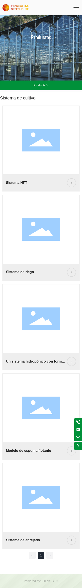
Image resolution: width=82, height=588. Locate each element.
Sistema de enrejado (23, 540)
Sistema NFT (16, 183)
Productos (41, 37)
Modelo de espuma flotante (28, 450)
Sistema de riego (20, 272)
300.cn (45, 581)
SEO (55, 581)
